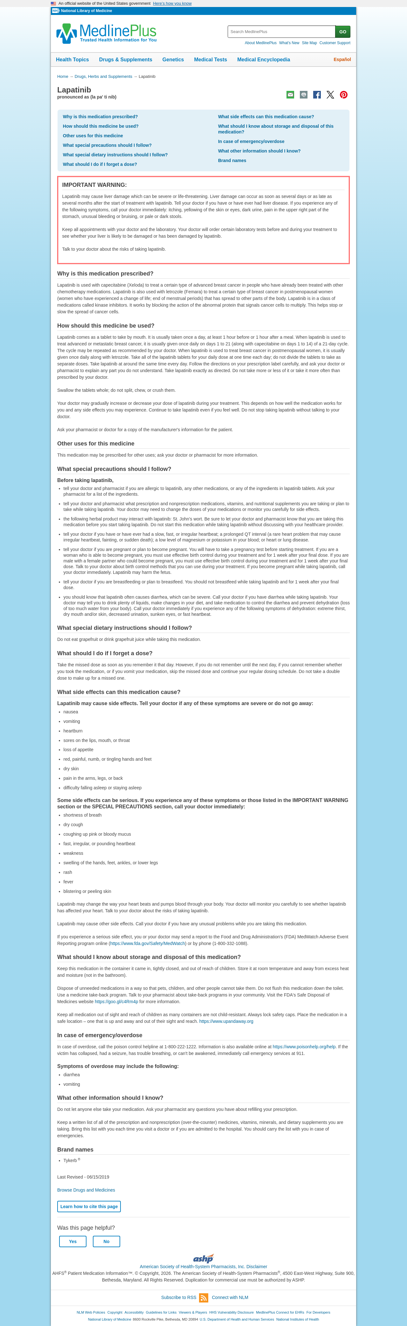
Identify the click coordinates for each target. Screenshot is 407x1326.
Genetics (173, 59)
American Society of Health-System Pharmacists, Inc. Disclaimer (203, 1266)
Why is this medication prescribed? (100, 116)
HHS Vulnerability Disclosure (231, 1312)
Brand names (232, 160)
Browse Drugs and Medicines (86, 1190)
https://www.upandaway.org (226, 1021)
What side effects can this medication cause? (266, 116)
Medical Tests (210, 59)
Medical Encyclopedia (263, 59)
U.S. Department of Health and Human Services (237, 1319)
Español (342, 59)
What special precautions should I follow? (107, 145)
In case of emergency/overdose (251, 141)
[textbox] (282, 31)
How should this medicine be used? (101, 126)
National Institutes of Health (297, 1319)
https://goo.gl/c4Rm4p (116, 1001)
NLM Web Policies (91, 1312)
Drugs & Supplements (125, 59)
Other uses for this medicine (93, 135)
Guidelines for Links (161, 1312)
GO (342, 31)
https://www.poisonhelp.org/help (304, 1046)
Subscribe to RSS (184, 1297)
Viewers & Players (193, 1312)
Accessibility (134, 1312)
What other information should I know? (259, 150)
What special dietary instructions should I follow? (115, 154)
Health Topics (72, 59)
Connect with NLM (230, 1297)
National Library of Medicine (86, 11)
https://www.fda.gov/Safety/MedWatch (147, 943)
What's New (289, 43)
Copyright (114, 1312)
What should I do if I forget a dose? (100, 164)
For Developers (318, 1312)
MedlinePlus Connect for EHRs (280, 1312)
